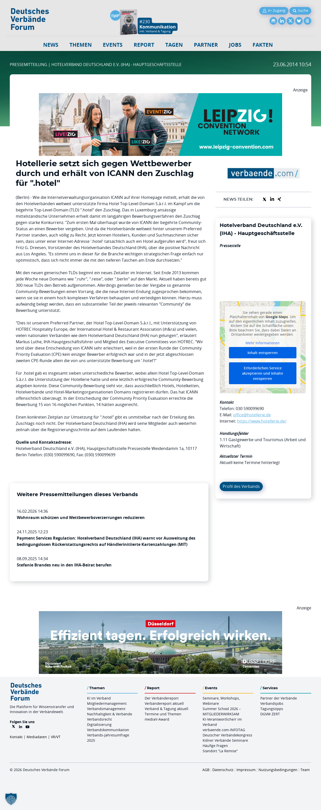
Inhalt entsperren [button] (263, 352)
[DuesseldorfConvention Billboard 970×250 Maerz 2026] (160, 614)
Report (144, 44)
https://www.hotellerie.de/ (261, 421)
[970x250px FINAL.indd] (160, 96)
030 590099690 (250, 408)
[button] (11, 799)
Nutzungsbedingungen (278, 769)
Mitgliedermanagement (107, 703)
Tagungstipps (271, 708)
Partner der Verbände (278, 698)
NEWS (50, 44)
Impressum (246, 769)
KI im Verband (99, 698)
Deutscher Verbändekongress (227, 735)
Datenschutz (222, 769)
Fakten (263, 44)
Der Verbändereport (162, 698)
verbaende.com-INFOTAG (224, 729)
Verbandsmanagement (106, 708)
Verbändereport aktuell (164, 703)
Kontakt (16, 736)
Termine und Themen (163, 714)
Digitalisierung (99, 724)
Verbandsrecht (99, 719)
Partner (206, 44)
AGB (205, 769)
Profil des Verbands (241, 486)
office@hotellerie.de (252, 415)
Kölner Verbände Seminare (225, 740)
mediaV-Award (157, 719)
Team (305, 769)
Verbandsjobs (271, 703)
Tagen (174, 44)
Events (113, 44)
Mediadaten (37, 736)
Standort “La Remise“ (220, 750)
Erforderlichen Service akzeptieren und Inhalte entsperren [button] (262, 373)
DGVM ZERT (270, 714)
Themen (80, 44)
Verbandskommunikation (108, 729)
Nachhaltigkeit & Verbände (109, 714)
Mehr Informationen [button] (263, 342)
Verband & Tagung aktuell (166, 708)
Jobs (235, 44)
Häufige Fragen (215, 745)
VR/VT (55, 736)
